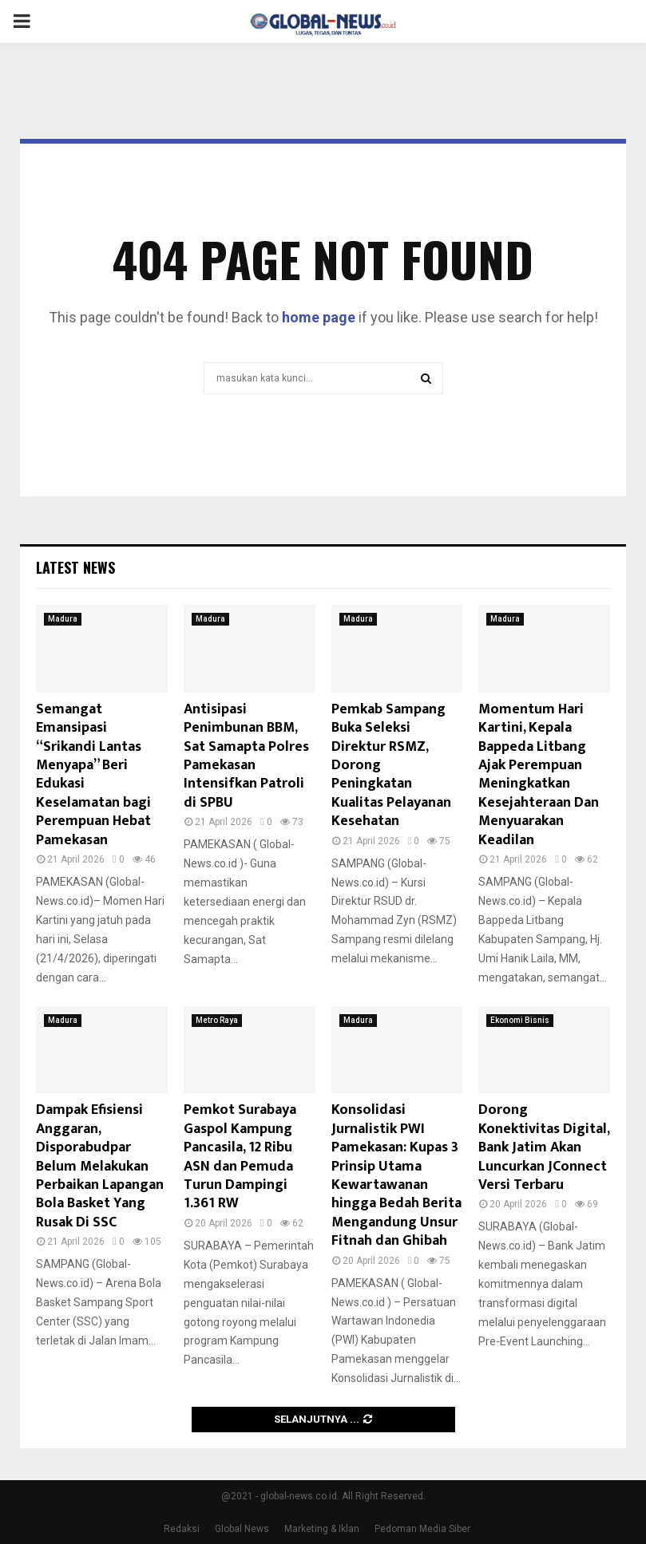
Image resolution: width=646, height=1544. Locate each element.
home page (318, 317)
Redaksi (182, 1528)
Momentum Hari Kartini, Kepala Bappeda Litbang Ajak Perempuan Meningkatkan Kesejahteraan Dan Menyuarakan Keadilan (538, 774)
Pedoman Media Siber (422, 1528)
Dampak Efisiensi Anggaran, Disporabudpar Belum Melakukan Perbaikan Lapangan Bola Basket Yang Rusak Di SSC (100, 1166)
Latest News (75, 567)
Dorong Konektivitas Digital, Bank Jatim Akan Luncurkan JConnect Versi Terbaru (543, 1147)
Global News (242, 1528)
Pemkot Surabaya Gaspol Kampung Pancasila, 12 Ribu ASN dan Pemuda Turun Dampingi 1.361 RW (240, 1156)
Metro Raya (217, 1020)
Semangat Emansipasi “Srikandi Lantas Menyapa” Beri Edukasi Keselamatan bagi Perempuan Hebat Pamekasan (93, 774)
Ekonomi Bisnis (519, 1020)
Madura (62, 618)
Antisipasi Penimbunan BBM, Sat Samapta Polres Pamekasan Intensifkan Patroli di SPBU (246, 756)
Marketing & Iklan (321, 1528)
